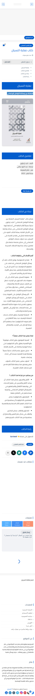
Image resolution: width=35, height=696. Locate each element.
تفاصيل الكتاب (25, 70)
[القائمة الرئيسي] (31, 4)
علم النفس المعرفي (26, 45)
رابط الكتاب (26, 76)
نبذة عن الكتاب (25, 73)
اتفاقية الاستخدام (27, 613)
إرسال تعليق (26, 532)
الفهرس (29, 622)
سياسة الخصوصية (26, 616)
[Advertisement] (17, 22)
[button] (24, 452)
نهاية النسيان (25, 67)
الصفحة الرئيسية (27, 610)
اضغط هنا (13, 436)
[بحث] (3, 4)
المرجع (9, 689)
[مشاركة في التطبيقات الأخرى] (8, 452)
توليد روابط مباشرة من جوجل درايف (21, 629)
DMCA (30, 619)
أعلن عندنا (29, 626)
